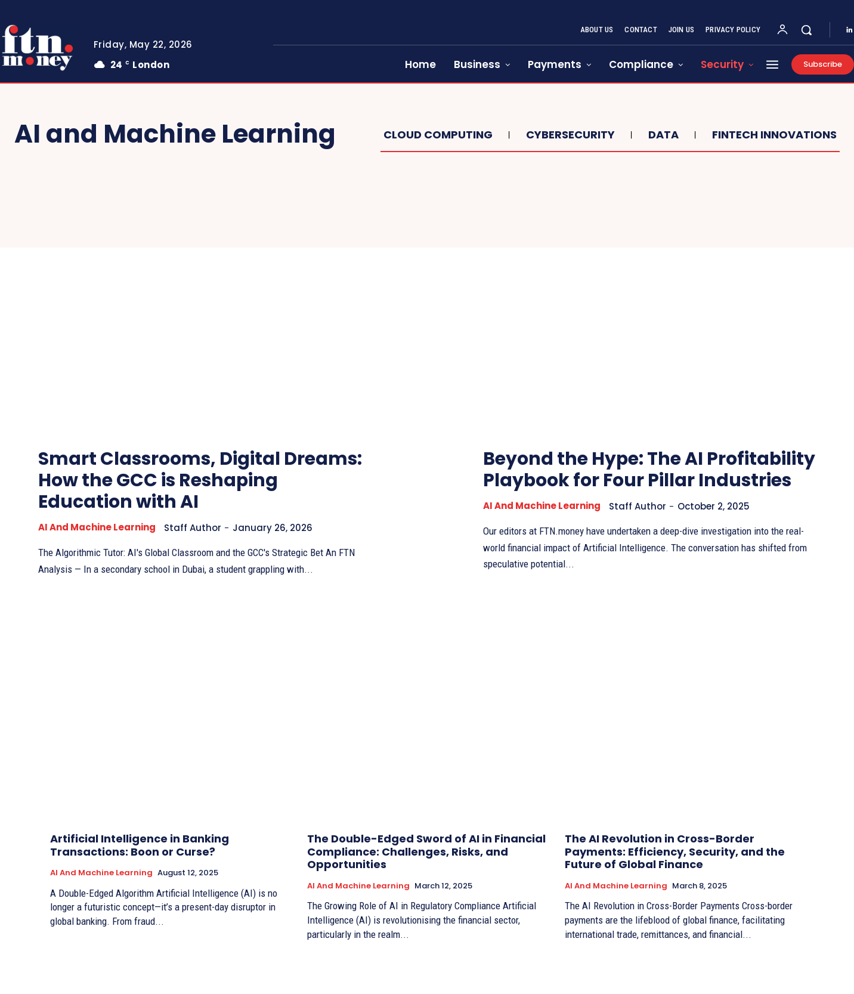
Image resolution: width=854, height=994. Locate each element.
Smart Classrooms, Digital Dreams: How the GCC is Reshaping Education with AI (201, 480)
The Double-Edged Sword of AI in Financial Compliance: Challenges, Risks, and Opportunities (426, 867)
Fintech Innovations (773, 134)
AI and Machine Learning (97, 527)
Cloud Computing (436, 134)
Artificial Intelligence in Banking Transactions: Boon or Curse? (139, 861)
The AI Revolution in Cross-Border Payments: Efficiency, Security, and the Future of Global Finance (675, 867)
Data (662, 134)
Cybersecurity (569, 134)
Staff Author (192, 527)
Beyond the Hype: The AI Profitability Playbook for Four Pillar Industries (645, 480)
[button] (806, 30)
